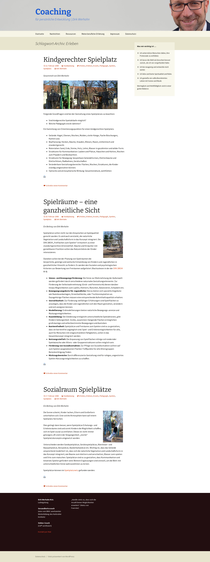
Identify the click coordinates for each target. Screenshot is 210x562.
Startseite (39, 34)
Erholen (82, 66)
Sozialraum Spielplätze (77, 389)
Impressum (114, 34)
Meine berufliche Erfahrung (93, 34)
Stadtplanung (68, 66)
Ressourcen (71, 34)
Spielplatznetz (71, 470)
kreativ (96, 66)
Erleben (89, 66)
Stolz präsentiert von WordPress (61, 556)
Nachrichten (55, 34)
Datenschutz (130, 34)
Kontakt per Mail (44, 532)
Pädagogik (104, 66)
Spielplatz (47, 68)
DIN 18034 (118, 268)
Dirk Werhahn (61, 68)
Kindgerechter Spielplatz (80, 59)
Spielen (112, 66)
